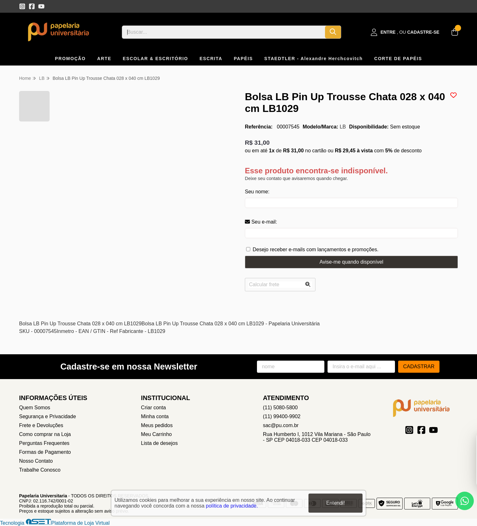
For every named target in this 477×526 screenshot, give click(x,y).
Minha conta (155, 416)
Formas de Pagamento (45, 452)
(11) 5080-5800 (280, 407)
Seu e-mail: (261, 222)
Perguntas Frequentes (44, 443)
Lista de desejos (159, 443)
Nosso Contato (36, 461)
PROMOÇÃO (70, 58)
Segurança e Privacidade (47, 416)
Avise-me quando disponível (352, 262)
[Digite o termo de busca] (223, 32)
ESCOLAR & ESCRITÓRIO (155, 58)
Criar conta (153, 407)
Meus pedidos (157, 425)
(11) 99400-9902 (282, 416)
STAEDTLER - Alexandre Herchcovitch (313, 58)
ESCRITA (211, 58)
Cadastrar (419, 366)
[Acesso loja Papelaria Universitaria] (405, 32)
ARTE (104, 58)
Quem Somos (34, 407)
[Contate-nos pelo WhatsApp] (464, 501)
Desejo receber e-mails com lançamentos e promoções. (315, 249)
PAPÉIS (243, 58)
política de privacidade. (232, 506)
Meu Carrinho (156, 434)
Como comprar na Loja (45, 434)
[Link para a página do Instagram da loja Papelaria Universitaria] (22, 6)
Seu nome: (257, 191)
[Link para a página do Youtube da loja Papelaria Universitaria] (41, 6)
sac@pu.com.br (281, 425)
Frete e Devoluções (41, 425)
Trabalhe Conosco (39, 470)
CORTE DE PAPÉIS (398, 58)
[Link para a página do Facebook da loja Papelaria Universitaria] (32, 6)
